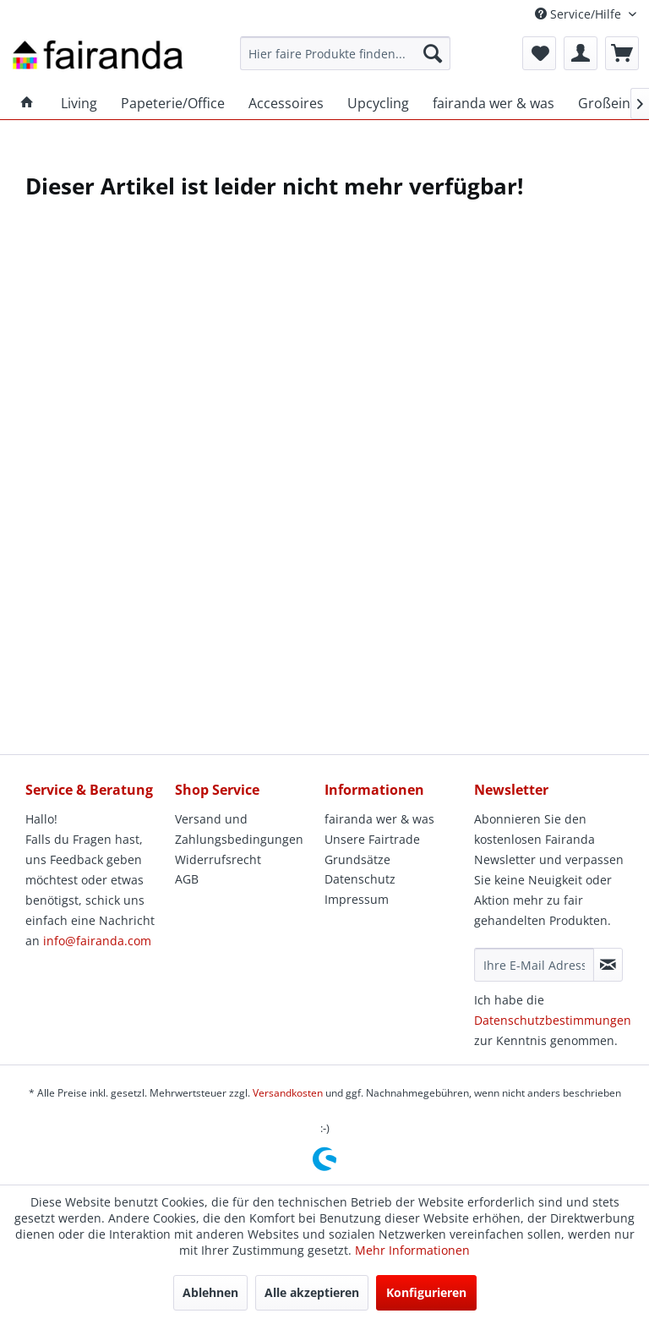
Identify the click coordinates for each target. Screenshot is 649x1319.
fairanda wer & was (379, 819)
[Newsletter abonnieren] (608, 965)
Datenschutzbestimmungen (552, 1020)
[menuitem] (345, 53)
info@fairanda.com (97, 941)
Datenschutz (359, 879)
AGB (187, 879)
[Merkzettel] (539, 53)
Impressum (356, 899)
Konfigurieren (426, 1292)
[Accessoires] (286, 103)
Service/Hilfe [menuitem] (579, 14)
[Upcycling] (378, 103)
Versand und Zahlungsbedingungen (239, 829)
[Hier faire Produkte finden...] (345, 53)
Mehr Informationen (412, 1250)
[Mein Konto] (580, 53)
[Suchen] (432, 53)
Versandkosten (288, 1093)
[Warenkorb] (622, 53)
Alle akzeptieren (312, 1292)
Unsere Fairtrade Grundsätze (372, 849)
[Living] (79, 103)
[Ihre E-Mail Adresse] (534, 965)
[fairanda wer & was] (493, 103)
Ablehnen (210, 1292)
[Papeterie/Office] (173, 103)
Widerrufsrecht (218, 859)
